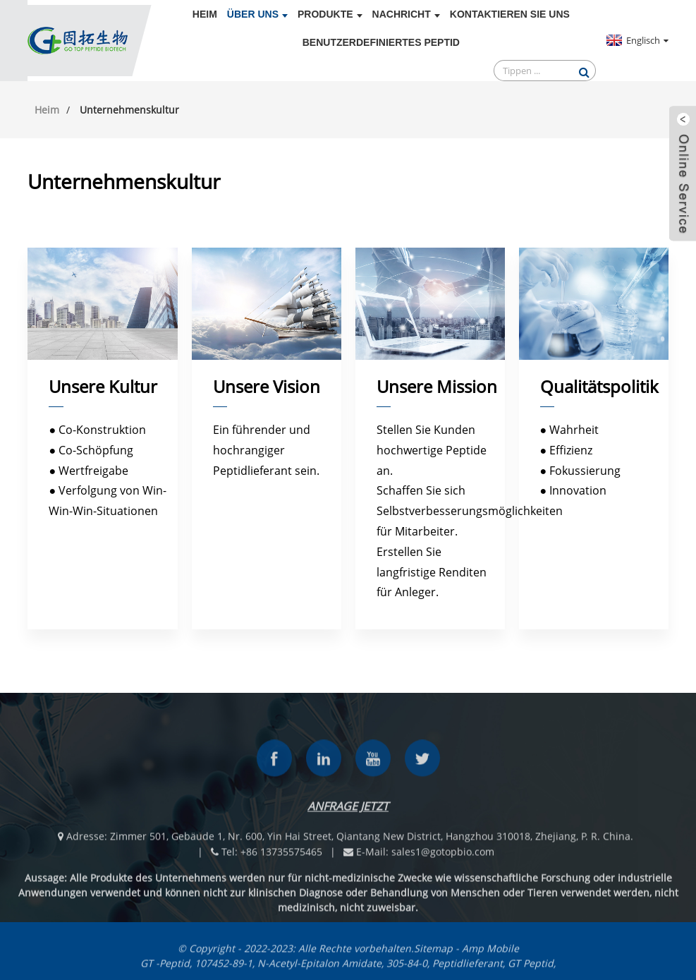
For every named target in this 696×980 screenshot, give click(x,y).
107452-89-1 (223, 969)
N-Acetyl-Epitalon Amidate (319, 969)
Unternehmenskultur (129, 109)
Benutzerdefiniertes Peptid (381, 42)
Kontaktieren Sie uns (510, 14)
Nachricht (406, 14)
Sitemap (433, 954)
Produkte (330, 14)
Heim (205, 14)
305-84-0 (406, 969)
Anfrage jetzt (348, 812)
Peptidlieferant (467, 969)
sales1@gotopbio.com (442, 857)
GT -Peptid (165, 969)
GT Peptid (531, 969)
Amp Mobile (490, 954)
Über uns (257, 14)
